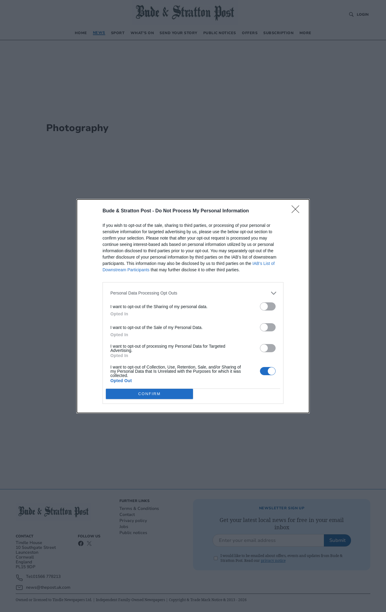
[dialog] (193, 306)
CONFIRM (149, 393)
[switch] (268, 306)
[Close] (297, 211)
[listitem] (193, 293)
